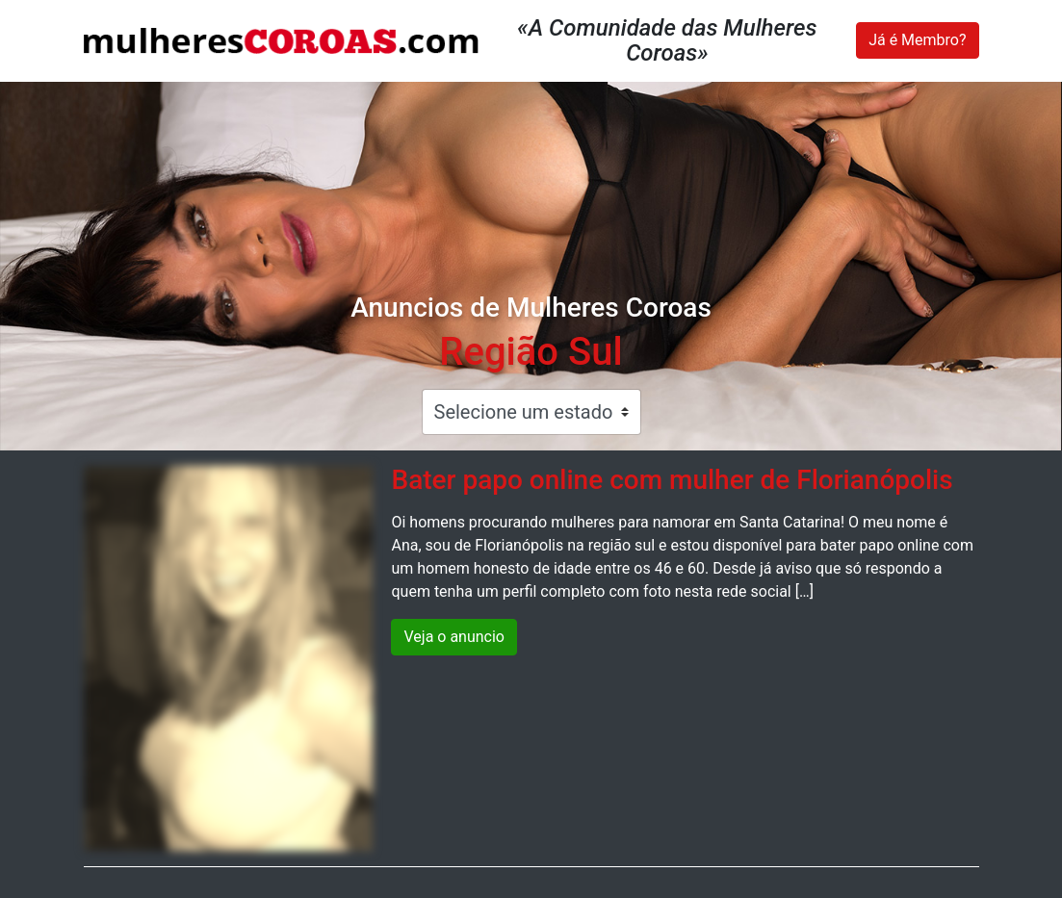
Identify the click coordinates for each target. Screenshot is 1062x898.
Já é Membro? (917, 40)
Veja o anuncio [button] (454, 637)
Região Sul (530, 351)
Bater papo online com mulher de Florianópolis (671, 480)
